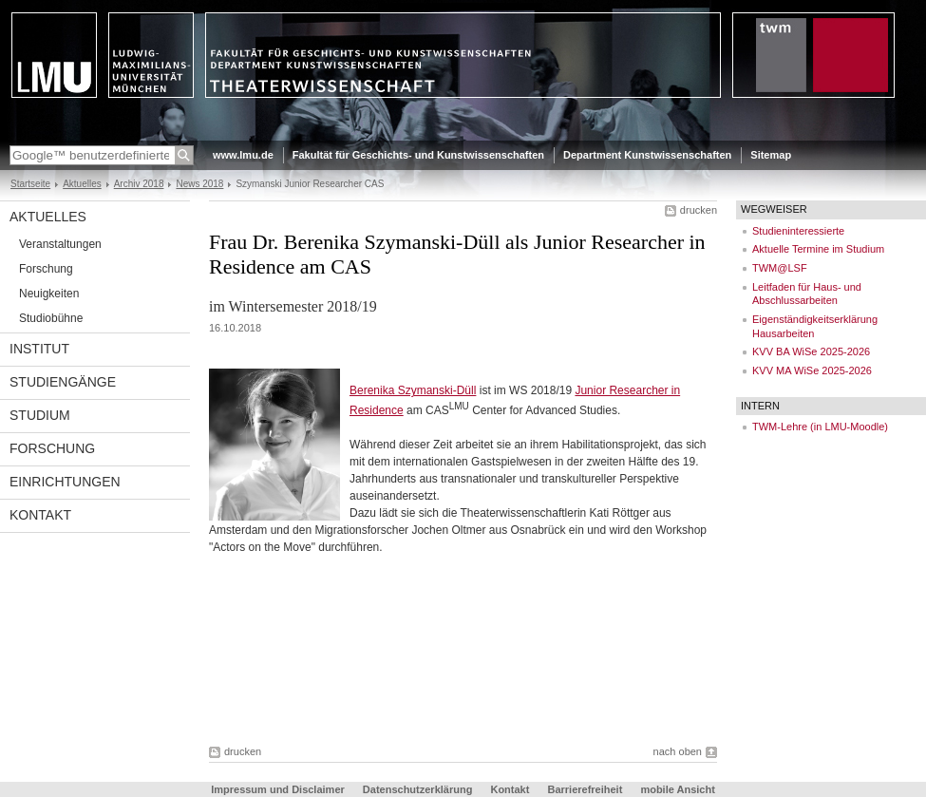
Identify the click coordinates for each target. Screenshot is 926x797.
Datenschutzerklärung (418, 789)
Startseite (30, 184)
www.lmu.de (243, 155)
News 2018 (199, 184)
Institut (39, 348)
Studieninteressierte (798, 231)
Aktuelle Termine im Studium (818, 249)
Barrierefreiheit (586, 789)
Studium (39, 415)
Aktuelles (82, 184)
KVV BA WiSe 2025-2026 (811, 351)
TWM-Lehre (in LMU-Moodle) (820, 426)
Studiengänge (62, 381)
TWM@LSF (779, 268)
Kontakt (40, 514)
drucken (698, 210)
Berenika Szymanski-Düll (413, 390)
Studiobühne (51, 318)
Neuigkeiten (49, 293)
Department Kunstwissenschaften (647, 155)
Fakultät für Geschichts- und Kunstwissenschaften (418, 155)
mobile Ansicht (677, 789)
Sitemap (770, 155)
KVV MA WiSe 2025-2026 (812, 370)
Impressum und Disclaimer (278, 789)
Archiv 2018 (139, 184)
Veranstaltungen (60, 244)
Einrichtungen (65, 481)
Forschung (46, 268)
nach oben (677, 751)
